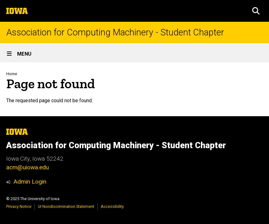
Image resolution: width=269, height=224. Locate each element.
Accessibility (112, 206)
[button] (256, 11)
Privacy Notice (18, 206)
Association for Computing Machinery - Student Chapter (115, 32)
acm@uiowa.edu (27, 167)
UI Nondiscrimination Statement (66, 206)
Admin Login (29, 181)
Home (11, 73)
